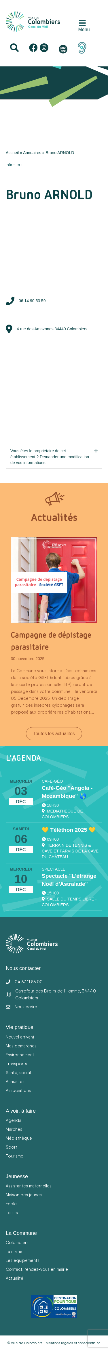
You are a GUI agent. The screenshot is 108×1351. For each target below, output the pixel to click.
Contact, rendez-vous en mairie (37, 1269)
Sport (11, 1147)
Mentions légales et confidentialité (73, 1343)
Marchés (14, 1129)
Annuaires (32, 152)
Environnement (20, 1054)
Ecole (11, 1203)
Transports (16, 1063)
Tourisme (14, 1155)
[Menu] (82, 26)
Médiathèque (19, 1138)
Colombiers (17, 1242)
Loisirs (12, 1212)
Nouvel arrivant (20, 1036)
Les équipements (22, 1260)
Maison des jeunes (24, 1194)
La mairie (14, 1251)
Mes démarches (21, 1045)
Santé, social (18, 1072)
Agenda (13, 1120)
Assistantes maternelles (29, 1185)
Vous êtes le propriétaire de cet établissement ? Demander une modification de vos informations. (49, 457)
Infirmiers (14, 164)
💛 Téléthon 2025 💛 (69, 830)
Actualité (14, 1278)
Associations (18, 1090)
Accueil (12, 152)
